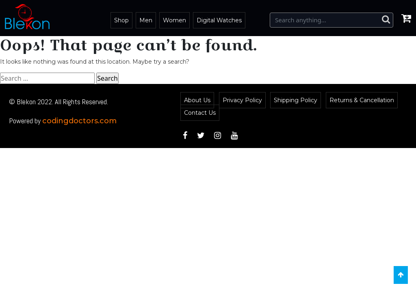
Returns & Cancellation (361, 100)
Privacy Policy (242, 100)
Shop (121, 20)
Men (145, 20)
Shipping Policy (295, 100)
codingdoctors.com (79, 120)
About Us (197, 100)
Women (174, 20)
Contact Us (200, 112)
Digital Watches (219, 20)
